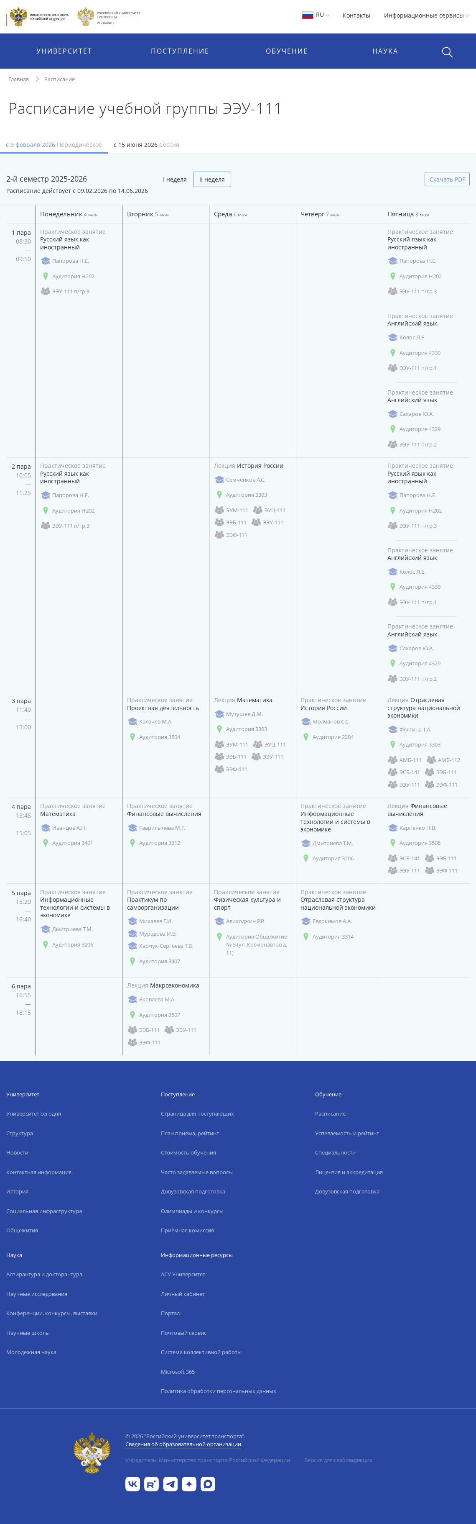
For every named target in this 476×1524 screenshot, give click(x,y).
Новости (17, 1152)
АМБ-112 (443, 760)
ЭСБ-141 (403, 772)
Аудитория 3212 (153, 843)
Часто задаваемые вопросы (197, 1172)
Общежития (22, 1230)
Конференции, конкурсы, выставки (51, 1313)
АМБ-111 (404, 760)
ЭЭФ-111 (230, 535)
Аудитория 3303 (240, 495)
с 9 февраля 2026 (54, 145)
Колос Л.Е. (406, 337)
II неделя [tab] (212, 179)
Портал (170, 1313)
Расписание (59, 79)
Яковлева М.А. (151, 999)
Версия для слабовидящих (338, 1460)
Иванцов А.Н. (63, 828)
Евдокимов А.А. (326, 921)
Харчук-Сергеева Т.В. (160, 946)
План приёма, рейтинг (190, 1133)
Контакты (356, 15)
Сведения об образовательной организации (183, 1444)
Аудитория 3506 (413, 843)
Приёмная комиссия (187, 1230)
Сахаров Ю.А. (410, 414)
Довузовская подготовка (193, 1191)
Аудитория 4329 (413, 429)
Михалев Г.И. (150, 921)
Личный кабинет (183, 1294)
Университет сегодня (33, 1113)
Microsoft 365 (178, 1371)
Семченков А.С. (239, 480)
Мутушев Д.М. (238, 714)
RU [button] (315, 14)
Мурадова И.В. (151, 934)
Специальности (335, 1152)
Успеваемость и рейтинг (347, 1133)
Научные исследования (36, 1294)
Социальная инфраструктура (44, 1211)
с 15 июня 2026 (146, 145)
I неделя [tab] (175, 179)
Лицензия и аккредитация (349, 1172)
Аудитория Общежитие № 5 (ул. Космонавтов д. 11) (250, 945)
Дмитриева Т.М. (326, 843)
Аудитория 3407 (153, 961)
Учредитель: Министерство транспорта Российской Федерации (207, 1460)
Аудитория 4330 (413, 353)
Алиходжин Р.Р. (239, 921)
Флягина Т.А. (409, 730)
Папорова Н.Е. (64, 261)
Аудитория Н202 (67, 276)
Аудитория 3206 (327, 858)
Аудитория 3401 (66, 843)
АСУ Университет (183, 1274)
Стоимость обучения (188, 1152)
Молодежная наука (31, 1352)
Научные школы (28, 1333)
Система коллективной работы (201, 1352)
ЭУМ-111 (231, 510)
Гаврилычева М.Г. (156, 828)
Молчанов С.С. (325, 722)
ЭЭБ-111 (230, 522)
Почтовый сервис (183, 1333)
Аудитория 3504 (153, 737)
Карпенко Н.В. (411, 828)
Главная (18, 79)
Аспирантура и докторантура (44, 1274)
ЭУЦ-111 (269, 510)
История (17, 1191)
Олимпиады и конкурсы (192, 1211)
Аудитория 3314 (327, 937)
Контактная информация (38, 1172)
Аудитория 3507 (153, 1015)
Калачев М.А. (150, 722)
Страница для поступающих (197, 1113)
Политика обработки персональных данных (218, 1391)
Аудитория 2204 (327, 737)
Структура (19, 1133)
